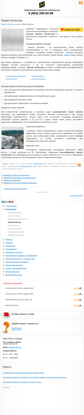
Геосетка (9, 243)
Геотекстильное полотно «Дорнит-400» (20, 288)
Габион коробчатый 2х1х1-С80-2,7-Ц (19, 300)
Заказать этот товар (72, 29)
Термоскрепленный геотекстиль (15, 189)
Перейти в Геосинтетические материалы (20, 183)
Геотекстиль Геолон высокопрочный (15, 76)
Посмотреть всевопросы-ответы (16, 328)
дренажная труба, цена (28, 166)
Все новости (6, 387)
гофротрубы (38, 164)
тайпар (66, 55)
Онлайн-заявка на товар (23, 314)
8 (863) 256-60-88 (40, 13)
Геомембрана (11, 249)
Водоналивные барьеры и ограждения (21, 255)
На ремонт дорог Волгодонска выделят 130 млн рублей (23, 373)
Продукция (10, 24)
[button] (81, 2)
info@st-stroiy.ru (15, 347)
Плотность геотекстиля (15, 228)
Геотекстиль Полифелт (37, 76)
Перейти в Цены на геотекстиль (17, 175)
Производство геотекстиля (16, 232)
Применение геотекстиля (15, 235)
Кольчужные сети (13, 271)
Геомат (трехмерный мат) (16, 268)
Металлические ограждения (17, 262)
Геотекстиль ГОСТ (76, 195)
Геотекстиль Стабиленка (38, 79)
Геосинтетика (11, 206)
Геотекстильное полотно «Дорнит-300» (20, 294)
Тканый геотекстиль (14, 222)
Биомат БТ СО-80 (12, 305)
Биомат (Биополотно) (14, 265)
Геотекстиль (17, 24)
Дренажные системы (14, 252)
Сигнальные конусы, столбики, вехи (20, 259)
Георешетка (10, 246)
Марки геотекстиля (14, 225)
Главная (3, 24)
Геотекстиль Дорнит (14, 216)
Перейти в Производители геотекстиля (20, 178)
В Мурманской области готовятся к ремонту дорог (22, 382)
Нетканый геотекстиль (15, 212)
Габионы (9, 239)
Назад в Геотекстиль (12, 180)
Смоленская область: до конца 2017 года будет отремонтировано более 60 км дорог (34, 377)
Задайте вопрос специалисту (25, 323)
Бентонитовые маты (14, 275)
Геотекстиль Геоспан (11, 79)
